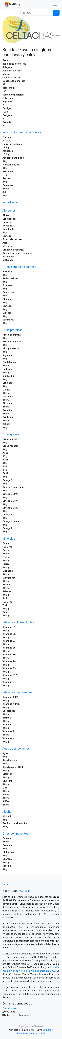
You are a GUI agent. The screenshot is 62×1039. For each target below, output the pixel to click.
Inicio (5, 884)
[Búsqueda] (56, 13)
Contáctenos (9, 1008)
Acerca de (25, 891)
